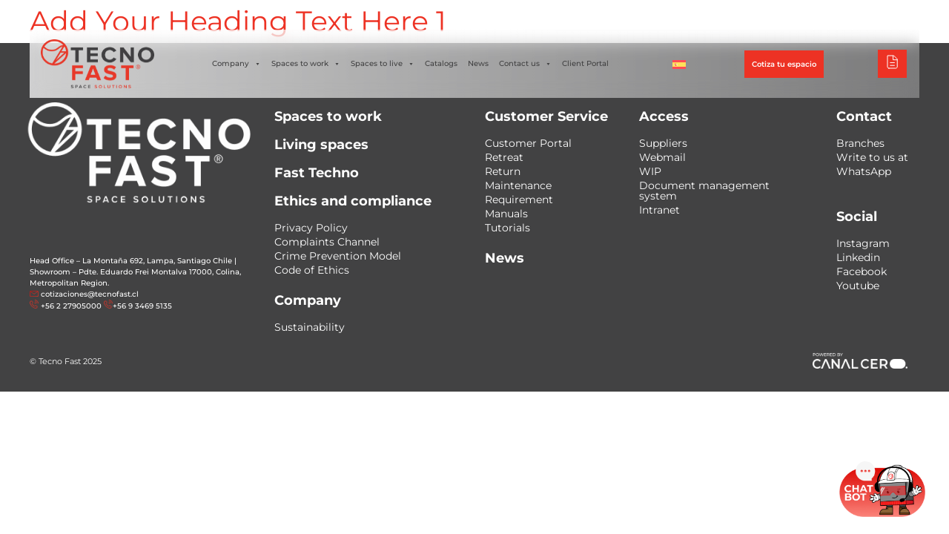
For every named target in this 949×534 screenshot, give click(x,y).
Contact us (525, 64)
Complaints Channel (327, 241)
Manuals (506, 213)
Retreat (504, 157)
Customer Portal (528, 143)
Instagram (863, 243)
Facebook (861, 271)
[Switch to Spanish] (679, 64)
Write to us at (872, 157)
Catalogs (441, 63)
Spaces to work (305, 64)
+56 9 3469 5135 (142, 306)
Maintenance (518, 185)
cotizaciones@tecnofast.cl (90, 294)
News (478, 63)
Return (502, 171)
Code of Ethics (311, 270)
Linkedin (858, 257)
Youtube (857, 285)
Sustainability (309, 327)
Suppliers (663, 143)
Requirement (519, 199)
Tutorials (507, 227)
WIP (650, 171)
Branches (860, 143)
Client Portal (585, 63)
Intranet (659, 210)
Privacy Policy (311, 227)
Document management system (704, 190)
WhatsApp (863, 171)
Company (236, 64)
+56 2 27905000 (71, 306)
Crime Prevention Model (337, 256)
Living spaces (321, 144)
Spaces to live (382, 64)
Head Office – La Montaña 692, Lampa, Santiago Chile (131, 261)
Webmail (662, 157)
